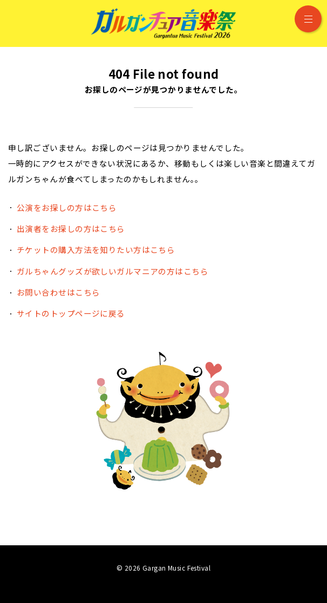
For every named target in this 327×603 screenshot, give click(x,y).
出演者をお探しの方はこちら (71, 228)
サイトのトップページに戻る (71, 313)
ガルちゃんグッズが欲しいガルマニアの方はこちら (112, 271)
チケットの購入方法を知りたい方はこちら (96, 249)
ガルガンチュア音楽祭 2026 (163, 23)
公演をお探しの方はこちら (67, 207)
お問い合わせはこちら (58, 292)
